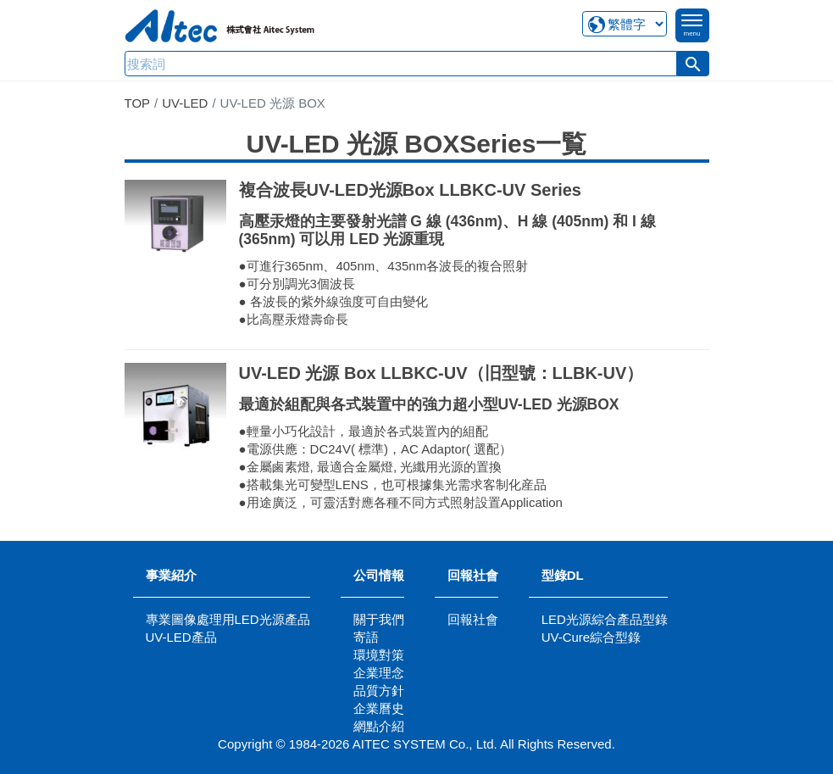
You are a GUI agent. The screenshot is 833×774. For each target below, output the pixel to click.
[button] (693, 63)
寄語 (366, 637)
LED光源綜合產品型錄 (604, 619)
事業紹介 (171, 575)
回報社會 (472, 575)
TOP (138, 103)
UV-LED (185, 103)
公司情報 (378, 575)
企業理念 (378, 672)
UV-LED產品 (181, 637)
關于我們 (378, 619)
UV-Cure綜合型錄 (591, 637)
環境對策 (378, 655)
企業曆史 (378, 708)
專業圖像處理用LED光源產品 (228, 619)
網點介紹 (378, 726)
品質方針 (378, 690)
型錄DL (562, 575)
